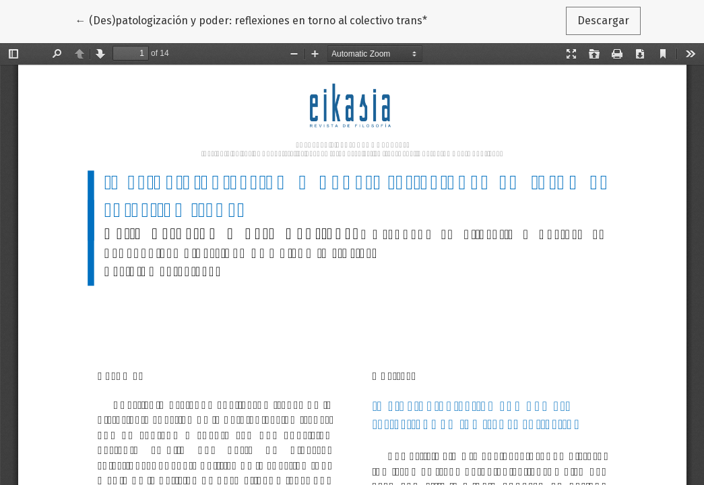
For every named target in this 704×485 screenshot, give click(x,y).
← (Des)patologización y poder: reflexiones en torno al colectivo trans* (251, 19)
